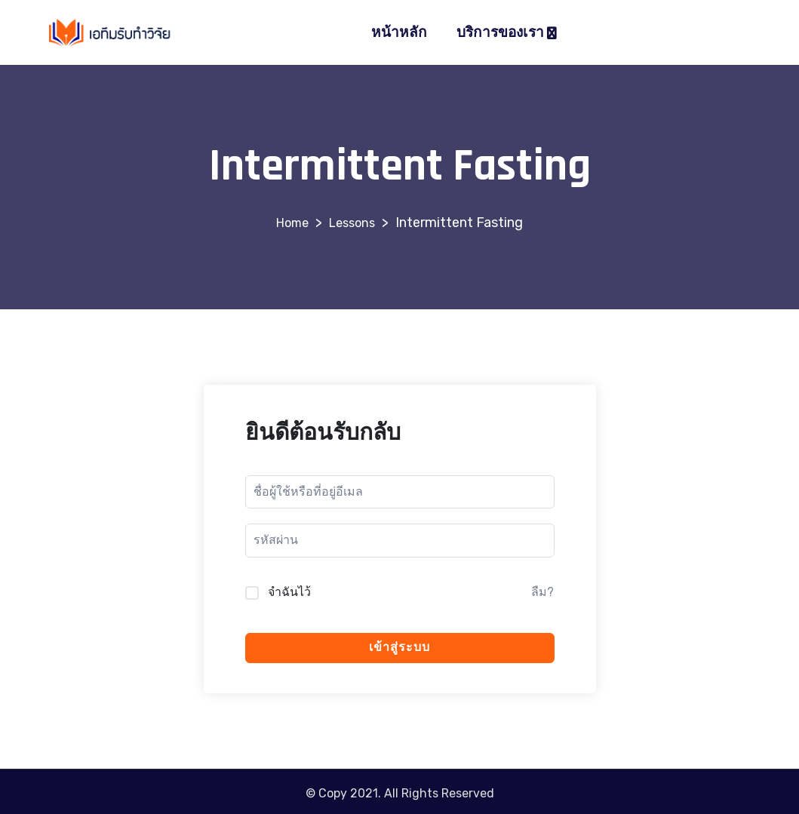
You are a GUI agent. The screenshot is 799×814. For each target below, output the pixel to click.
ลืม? (542, 592)
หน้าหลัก (399, 32)
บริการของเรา (500, 32)
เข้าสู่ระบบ (399, 648)
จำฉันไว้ (289, 592)
